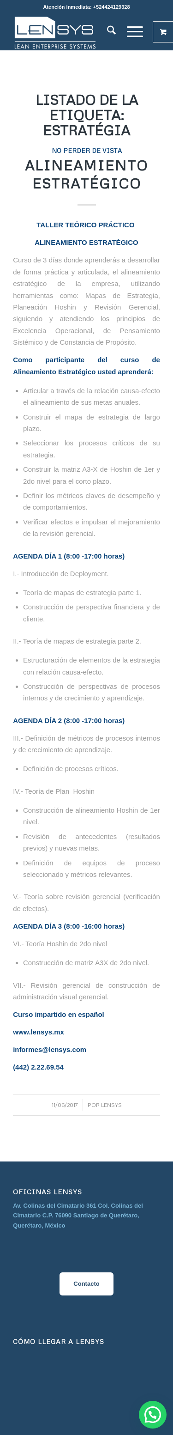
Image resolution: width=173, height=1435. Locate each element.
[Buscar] (111, 31)
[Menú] (135, 31)
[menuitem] (111, 31)
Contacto (86, 1283)
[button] (153, 1415)
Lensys (111, 1104)
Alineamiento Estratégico (86, 174)
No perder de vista (87, 150)
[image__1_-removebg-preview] (72, 31)
